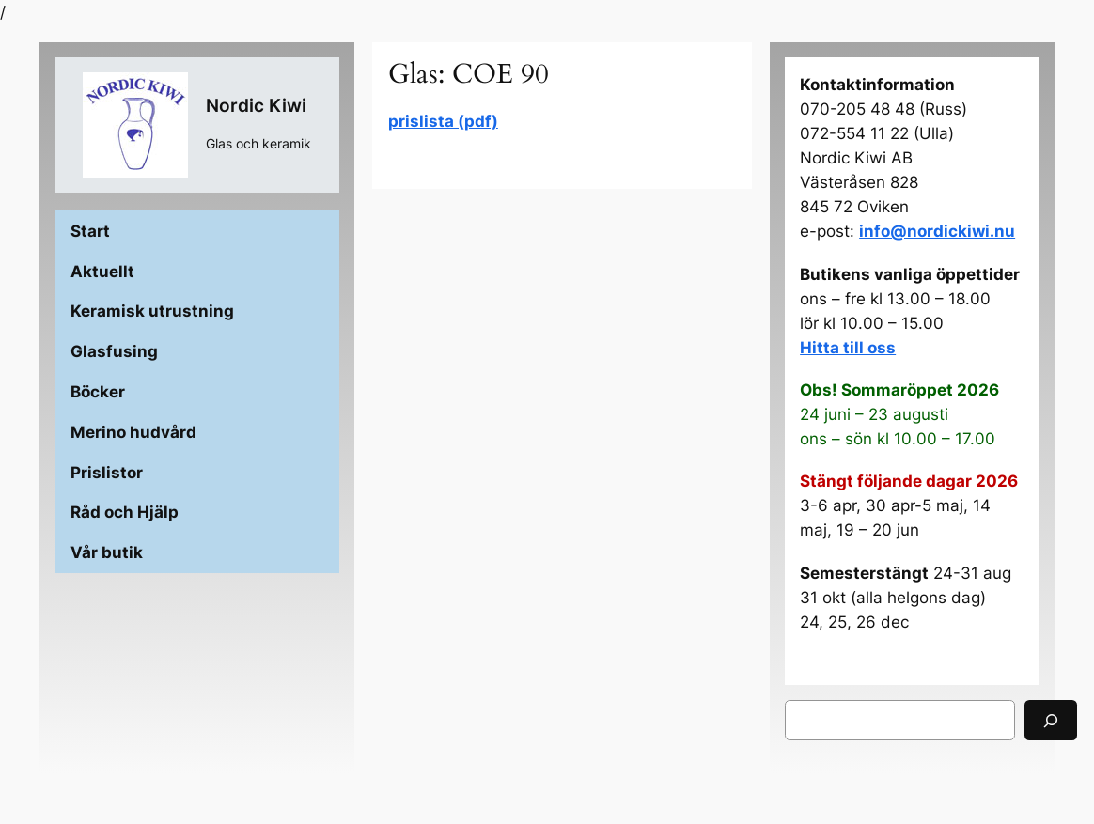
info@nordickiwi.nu (937, 231)
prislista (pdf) (443, 121)
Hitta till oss (848, 347)
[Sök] (1050, 720)
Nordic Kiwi (256, 105)
